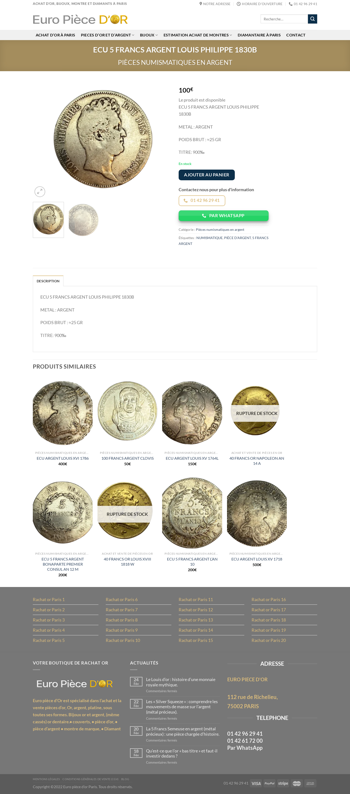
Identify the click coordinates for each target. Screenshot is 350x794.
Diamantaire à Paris (260, 35)
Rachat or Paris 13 (196, 620)
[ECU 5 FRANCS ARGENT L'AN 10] (192, 514)
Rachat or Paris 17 (269, 610)
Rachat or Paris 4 (49, 630)
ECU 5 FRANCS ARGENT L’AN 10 (192, 562)
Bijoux (149, 35)
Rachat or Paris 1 (49, 600)
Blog (125, 779)
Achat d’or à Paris (55, 35)
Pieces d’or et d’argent (107, 35)
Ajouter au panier (206, 175)
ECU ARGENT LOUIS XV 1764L (192, 458)
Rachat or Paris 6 (122, 600)
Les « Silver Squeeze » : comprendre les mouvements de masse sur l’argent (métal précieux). (182, 707)
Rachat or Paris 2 (49, 610)
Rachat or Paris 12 (196, 610)
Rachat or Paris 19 (269, 630)
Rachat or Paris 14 (196, 630)
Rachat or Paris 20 (269, 640)
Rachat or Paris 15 (196, 640)
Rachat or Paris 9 (122, 630)
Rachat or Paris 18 (269, 620)
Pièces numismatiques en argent (175, 62)
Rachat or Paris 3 (49, 620)
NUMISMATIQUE (209, 238)
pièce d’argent (46, 729)
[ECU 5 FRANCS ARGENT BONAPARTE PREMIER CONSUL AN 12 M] (63, 514)
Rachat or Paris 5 (49, 640)
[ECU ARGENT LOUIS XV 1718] (257, 514)
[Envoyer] (312, 19)
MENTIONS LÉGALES (46, 779)
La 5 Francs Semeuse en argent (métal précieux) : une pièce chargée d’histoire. (182, 732)
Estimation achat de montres (198, 35)
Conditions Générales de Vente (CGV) (90, 779)
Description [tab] (48, 281)
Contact (297, 35)
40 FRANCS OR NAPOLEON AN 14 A (256, 461)
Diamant (112, 729)
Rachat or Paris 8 (122, 620)
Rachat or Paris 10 (123, 640)
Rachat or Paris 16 (269, 600)
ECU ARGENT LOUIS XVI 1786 (63, 458)
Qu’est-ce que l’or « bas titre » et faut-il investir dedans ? (182, 754)
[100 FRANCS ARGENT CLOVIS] (127, 413)
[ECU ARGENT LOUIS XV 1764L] (192, 413)
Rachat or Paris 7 (122, 610)
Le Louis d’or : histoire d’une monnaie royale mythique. (180, 682)
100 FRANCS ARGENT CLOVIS (127, 458)
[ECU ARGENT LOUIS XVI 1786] (63, 413)
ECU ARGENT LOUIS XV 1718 (256, 559)
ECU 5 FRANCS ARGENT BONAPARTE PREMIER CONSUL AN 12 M (63, 564)
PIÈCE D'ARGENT (237, 238)
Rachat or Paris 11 (196, 600)
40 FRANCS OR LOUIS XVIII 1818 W (127, 562)
